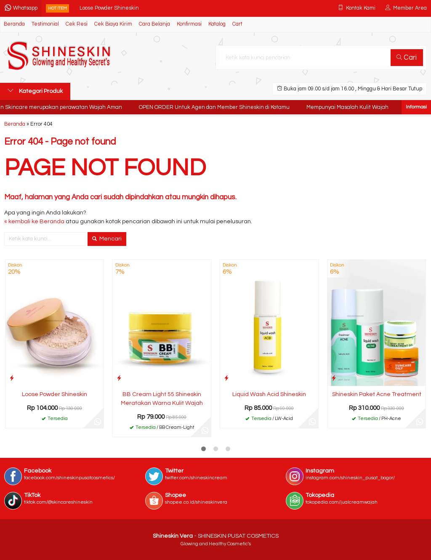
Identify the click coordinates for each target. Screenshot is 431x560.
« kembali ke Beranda (34, 222)
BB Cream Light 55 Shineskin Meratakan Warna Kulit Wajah (162, 398)
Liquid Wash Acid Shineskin (269, 394)
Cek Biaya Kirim (113, 24)
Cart (237, 24)
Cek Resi (77, 24)
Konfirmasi (189, 24)
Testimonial (45, 24)
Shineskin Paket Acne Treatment (376, 394)
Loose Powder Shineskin (109, 8)
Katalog (217, 24)
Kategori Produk (35, 90)
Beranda (14, 24)
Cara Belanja (154, 24)
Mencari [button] (107, 239)
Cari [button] (406, 57)
